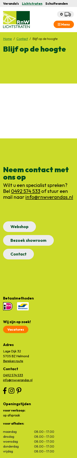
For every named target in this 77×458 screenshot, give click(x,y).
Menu (64, 24)
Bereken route (13, 361)
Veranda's (11, 3)
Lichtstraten (32, 3)
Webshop (19, 226)
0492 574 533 (25, 191)
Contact (18, 254)
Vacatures (15, 329)
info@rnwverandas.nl (49, 197)
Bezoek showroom (28, 240)
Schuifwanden (56, 3)
